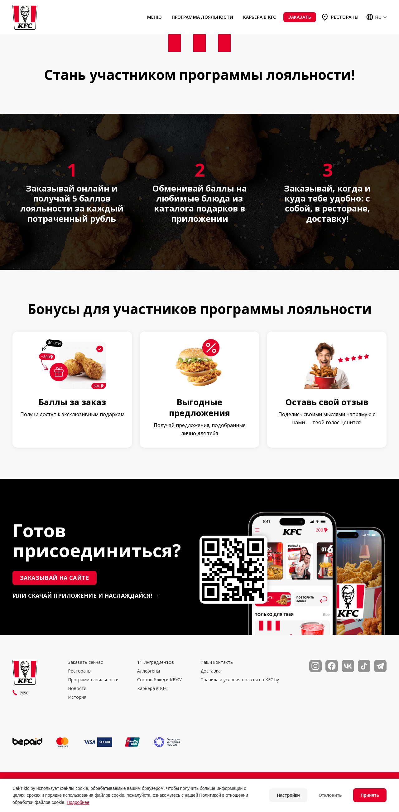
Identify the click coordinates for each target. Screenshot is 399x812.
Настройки (288, 795)
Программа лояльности (202, 17)
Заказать (299, 17)
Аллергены (148, 671)
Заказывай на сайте (54, 577)
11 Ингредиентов (155, 662)
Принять (370, 795)
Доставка (210, 671)
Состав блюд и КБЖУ (159, 679)
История (77, 697)
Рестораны (344, 17)
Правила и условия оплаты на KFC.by (239, 679)
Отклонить (330, 795)
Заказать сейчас (85, 662)
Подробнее (78, 802)
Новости (77, 688)
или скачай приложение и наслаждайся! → (86, 595)
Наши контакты (216, 662)
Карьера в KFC (259, 17)
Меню (154, 17)
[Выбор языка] (376, 17)
